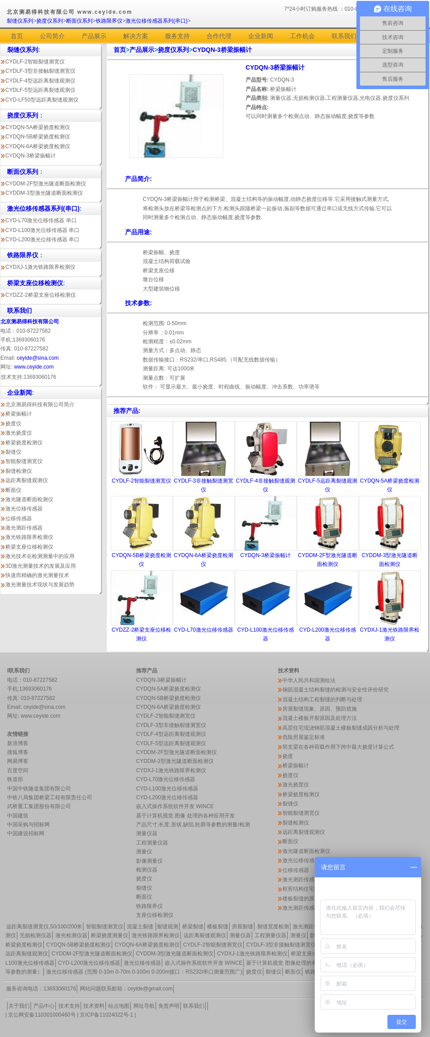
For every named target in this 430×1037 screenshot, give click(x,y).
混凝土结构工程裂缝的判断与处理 (322, 699)
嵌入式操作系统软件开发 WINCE (175, 806)
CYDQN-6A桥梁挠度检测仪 (37, 146)
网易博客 (17, 761)
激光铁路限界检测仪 (29, 537)
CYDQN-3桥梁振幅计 (30, 156)
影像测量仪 (149, 861)
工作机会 (302, 35)
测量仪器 (146, 833)
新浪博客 (17, 743)
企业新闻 (260, 35)
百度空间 (17, 770)
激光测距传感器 (24, 528)
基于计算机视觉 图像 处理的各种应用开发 (185, 816)
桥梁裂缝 (192, 926)
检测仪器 (146, 870)
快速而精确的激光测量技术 (37, 575)
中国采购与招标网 (28, 824)
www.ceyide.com (34, 367)
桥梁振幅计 (18, 414)
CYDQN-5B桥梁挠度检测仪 (37, 137)
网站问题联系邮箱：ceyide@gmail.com (126, 989)
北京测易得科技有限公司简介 (39, 404)
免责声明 (169, 1006)
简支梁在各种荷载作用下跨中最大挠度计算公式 (338, 747)
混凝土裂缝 (141, 926)
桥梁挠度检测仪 (24, 443)
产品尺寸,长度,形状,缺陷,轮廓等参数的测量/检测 (193, 824)
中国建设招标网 (25, 833)
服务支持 (177, 35)
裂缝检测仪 (18, 471)
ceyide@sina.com (38, 358)
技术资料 (94, 1006)
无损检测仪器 (35, 935)
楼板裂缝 (217, 926)
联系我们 (344, 35)
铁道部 (15, 779)
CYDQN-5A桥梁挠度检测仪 (37, 127)
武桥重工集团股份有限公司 (39, 806)
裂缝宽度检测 (273, 926)
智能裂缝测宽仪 (24, 461)
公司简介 (52, 35)
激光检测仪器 (71, 935)
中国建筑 (17, 816)
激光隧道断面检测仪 (29, 499)
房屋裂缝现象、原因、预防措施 (319, 709)
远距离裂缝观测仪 (26, 480)
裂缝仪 (13, 452)
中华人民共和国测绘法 (309, 680)
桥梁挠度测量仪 (109, 935)
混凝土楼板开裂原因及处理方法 (319, 718)
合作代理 (219, 35)
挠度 (287, 756)
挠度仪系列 (49, 21)
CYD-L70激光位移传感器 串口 (41, 220)
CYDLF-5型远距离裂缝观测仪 (40, 90)
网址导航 (144, 1006)
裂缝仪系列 (20, 21)
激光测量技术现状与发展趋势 (39, 584)
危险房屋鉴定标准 (303, 737)
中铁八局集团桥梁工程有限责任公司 (49, 797)
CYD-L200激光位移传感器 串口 (42, 239)
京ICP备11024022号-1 (106, 1015)
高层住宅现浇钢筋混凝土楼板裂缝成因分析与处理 (340, 728)
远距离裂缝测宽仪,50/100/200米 (44, 926)
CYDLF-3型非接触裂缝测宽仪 (40, 71)
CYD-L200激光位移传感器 (167, 797)
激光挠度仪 (18, 433)
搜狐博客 (17, 752)
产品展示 (94, 35)
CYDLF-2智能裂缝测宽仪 (35, 62)
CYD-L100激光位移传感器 (167, 789)
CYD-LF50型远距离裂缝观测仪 (41, 100)
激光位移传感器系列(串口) (156, 21)
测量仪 (144, 851)
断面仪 (13, 490)
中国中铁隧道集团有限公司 (39, 789)
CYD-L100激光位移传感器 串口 (42, 230)
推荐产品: (127, 410)
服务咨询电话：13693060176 (41, 989)
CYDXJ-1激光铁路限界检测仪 (40, 267)
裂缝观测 (167, 926)
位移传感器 (18, 518)
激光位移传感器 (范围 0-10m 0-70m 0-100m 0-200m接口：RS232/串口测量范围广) (144, 972)
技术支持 (69, 1006)
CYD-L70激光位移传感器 (203, 630)
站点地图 (118, 1006)
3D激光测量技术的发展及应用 (40, 566)
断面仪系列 (79, 21)
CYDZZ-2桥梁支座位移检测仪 (40, 295)
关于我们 (19, 1006)
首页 (17, 35)
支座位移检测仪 (154, 915)
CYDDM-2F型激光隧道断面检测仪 (45, 184)
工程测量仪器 (152, 843)
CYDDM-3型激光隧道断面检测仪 (44, 193)
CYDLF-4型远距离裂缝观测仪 (40, 81)
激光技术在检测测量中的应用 (39, 556)
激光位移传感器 (24, 509)
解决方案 (135, 35)
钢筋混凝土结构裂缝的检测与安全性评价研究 (335, 690)
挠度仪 (13, 423)
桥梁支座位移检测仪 (29, 547)
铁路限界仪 (109, 21)
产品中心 (44, 1006)
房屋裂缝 (242, 926)
